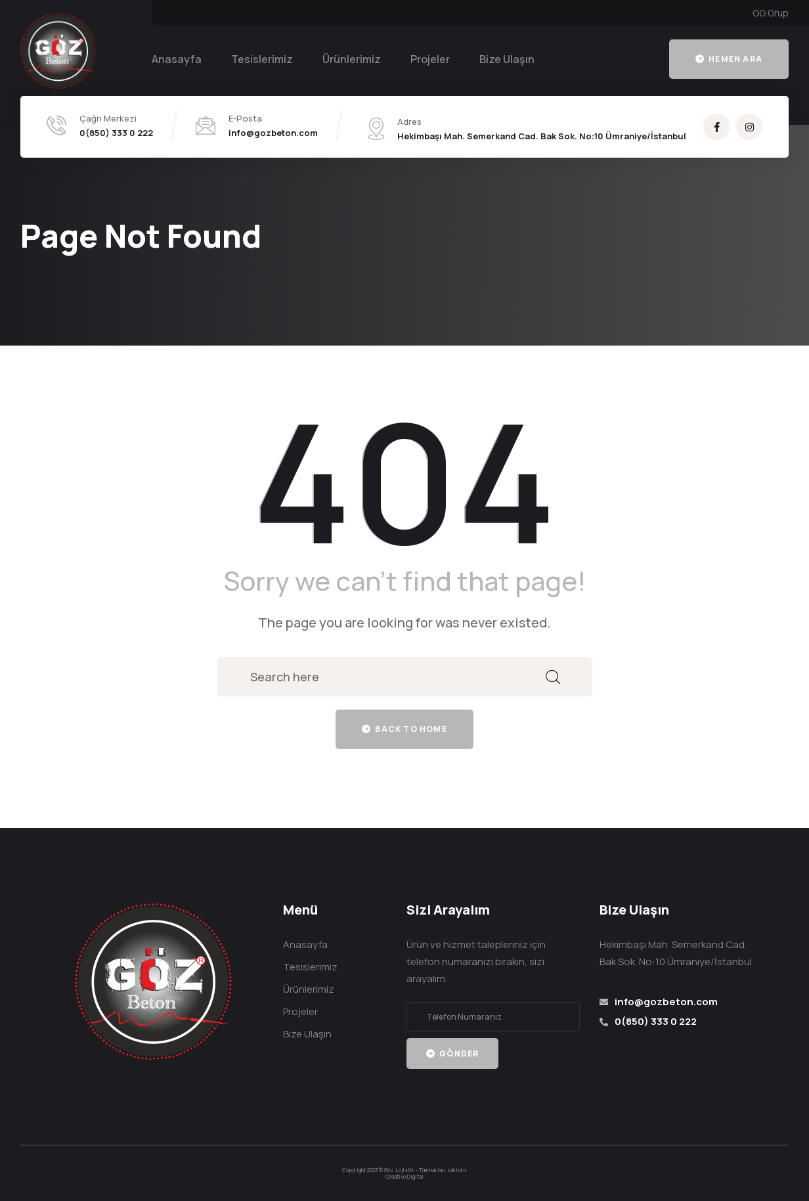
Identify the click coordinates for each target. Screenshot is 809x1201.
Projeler (430, 59)
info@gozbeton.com (273, 133)
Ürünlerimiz (351, 59)
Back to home (404, 729)
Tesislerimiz (262, 59)
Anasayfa (177, 59)
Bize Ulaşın (507, 59)
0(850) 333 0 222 (116, 133)
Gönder (452, 1053)
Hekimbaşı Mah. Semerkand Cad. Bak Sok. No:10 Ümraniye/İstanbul (541, 136)
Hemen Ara (728, 58)
